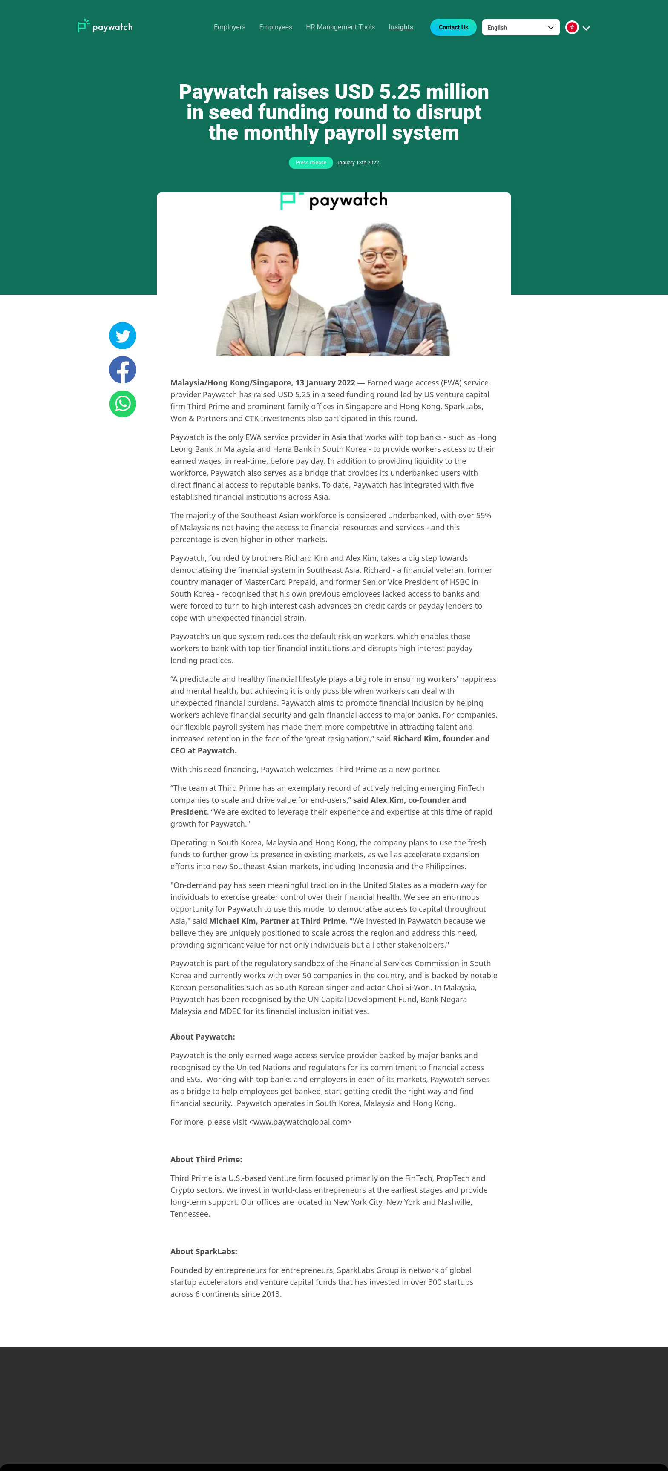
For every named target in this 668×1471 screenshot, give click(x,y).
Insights (401, 27)
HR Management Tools (340, 27)
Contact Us (453, 27)
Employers (230, 27)
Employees (276, 27)
